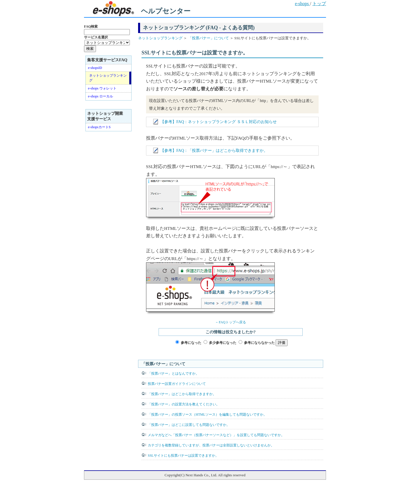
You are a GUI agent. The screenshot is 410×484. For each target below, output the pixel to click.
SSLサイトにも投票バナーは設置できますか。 (183, 456)
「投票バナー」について (208, 38)
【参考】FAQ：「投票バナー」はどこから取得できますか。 (214, 150)
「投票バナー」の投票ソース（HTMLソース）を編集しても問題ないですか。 (207, 414)
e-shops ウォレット (102, 88)
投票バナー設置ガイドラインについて (177, 384)
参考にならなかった (259, 343)
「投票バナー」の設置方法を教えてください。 (184, 404)
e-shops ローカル (100, 96)
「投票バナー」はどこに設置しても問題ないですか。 (189, 425)
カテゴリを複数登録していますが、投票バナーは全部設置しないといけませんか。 (211, 445)
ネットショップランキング (160, 38)
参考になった (191, 343)
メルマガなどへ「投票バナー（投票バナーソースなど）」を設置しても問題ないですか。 (216, 435)
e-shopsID (95, 68)
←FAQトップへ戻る (230, 322)
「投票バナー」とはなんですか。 (173, 373)
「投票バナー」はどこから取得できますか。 (182, 394)
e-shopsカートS (99, 127)
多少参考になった (222, 343)
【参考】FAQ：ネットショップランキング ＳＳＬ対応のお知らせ (218, 121)
